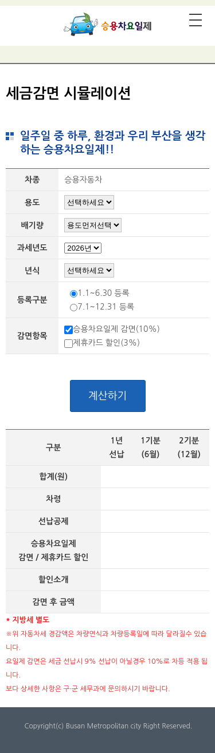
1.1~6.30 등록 (103, 293)
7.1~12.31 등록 (105, 307)
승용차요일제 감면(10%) (116, 329)
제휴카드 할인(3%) (106, 343)
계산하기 (107, 396)
